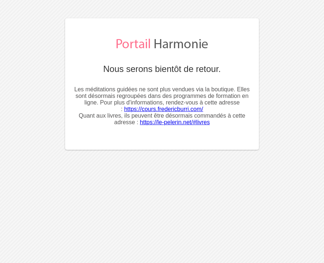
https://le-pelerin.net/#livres (175, 122)
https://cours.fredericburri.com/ (163, 109)
